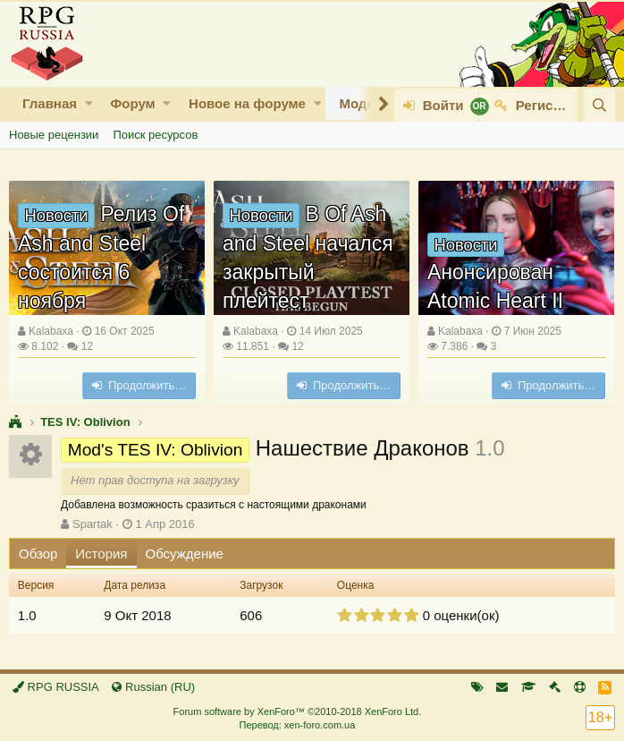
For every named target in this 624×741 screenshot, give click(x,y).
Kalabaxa (51, 331)
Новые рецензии (53, 134)
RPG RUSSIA (56, 687)
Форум (132, 103)
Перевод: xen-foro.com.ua (297, 725)
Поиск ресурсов (155, 134)
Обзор (38, 553)
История (101, 553)
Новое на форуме (247, 103)
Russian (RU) (153, 687)
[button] (88, 103)
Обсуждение (184, 553)
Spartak (92, 524)
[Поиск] (599, 105)
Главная (49, 103)
